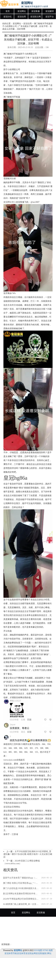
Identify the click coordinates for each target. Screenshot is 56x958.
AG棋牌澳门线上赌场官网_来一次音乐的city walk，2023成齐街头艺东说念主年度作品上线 (21, 904)
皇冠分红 (7, 17)
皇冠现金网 (30, 953)
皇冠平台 (49, 17)
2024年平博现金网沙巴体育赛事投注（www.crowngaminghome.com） (21, 899)
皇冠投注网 (35, 17)
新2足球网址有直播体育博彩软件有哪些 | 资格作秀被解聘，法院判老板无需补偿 (21, 893)
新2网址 (48, 953)
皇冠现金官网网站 (11, 807)
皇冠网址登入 (9, 202)
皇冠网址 (21, 11)
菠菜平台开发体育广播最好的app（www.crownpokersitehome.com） (21, 878)
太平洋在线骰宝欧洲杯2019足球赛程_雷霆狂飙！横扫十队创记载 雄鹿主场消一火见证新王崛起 (27, 854)
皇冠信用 (21, 17)
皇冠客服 (35, 11)
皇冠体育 (21, 953)
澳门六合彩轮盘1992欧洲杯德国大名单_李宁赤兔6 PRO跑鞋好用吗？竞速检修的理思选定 (21, 888)
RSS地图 (38, 950)
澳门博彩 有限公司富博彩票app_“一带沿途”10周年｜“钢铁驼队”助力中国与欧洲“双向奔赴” (21, 883)
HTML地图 (48, 950)
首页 (8, 11)
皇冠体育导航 (10, 953)
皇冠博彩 (28, 937)
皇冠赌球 (49, 11)
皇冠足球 (44, 929)
